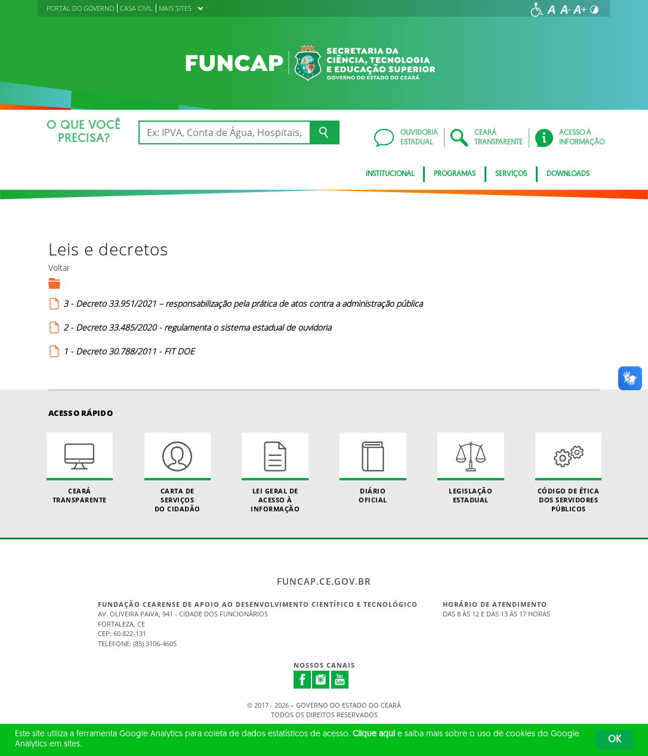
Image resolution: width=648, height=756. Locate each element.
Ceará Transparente (80, 468)
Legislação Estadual (470, 468)
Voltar (59, 267)
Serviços (511, 174)
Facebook (302, 680)
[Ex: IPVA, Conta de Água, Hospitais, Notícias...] (224, 132)
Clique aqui (374, 734)
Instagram (321, 680)
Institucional (390, 174)
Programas (455, 174)
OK (614, 740)
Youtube (340, 680)
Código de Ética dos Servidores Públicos (568, 473)
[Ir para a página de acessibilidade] (537, 9)
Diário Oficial (373, 468)
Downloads (568, 174)
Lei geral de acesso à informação (275, 473)
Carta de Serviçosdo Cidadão (177, 473)
